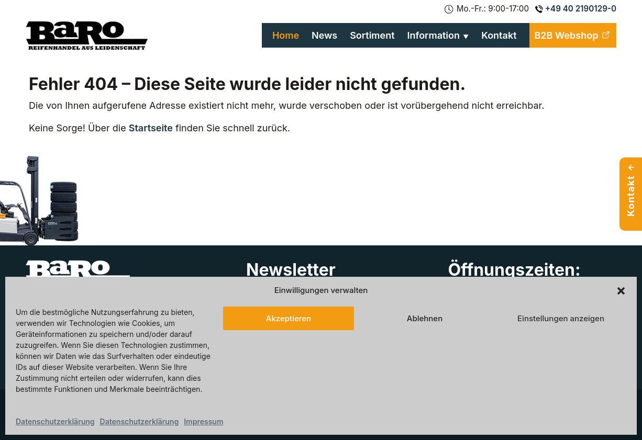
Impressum (203, 421)
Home (285, 35)
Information (433, 35)
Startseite (151, 127)
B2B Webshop (573, 35)
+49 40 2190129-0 (575, 9)
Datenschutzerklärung (55, 421)
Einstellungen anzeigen (560, 318)
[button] (621, 290)
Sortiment (372, 35)
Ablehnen (424, 318)
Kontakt (498, 35)
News (324, 35)
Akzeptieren (288, 318)
